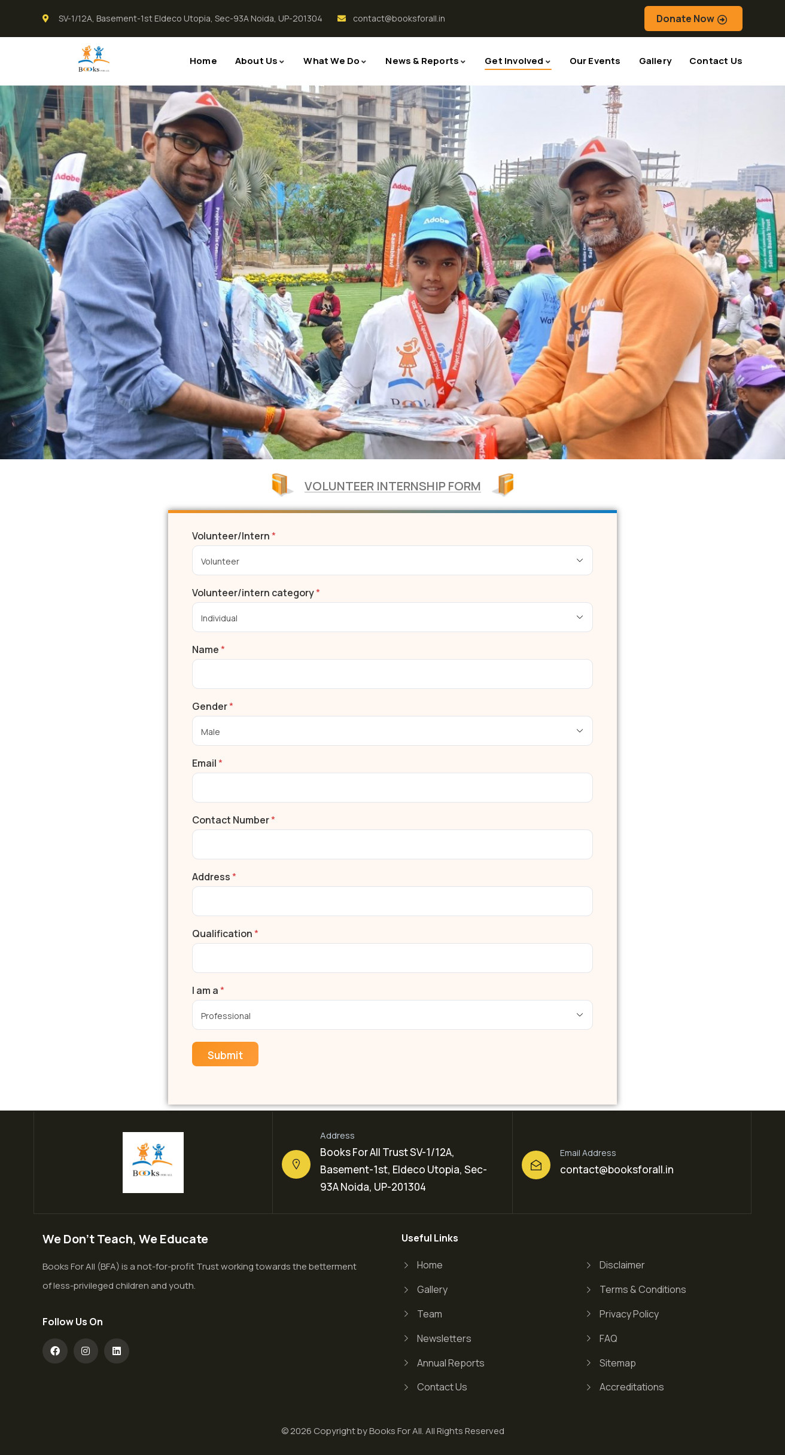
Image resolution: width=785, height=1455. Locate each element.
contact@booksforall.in (617, 1169)
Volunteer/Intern (234, 536)
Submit (225, 1055)
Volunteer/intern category (256, 593)
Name (208, 649)
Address (214, 877)
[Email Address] (536, 1165)
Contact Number (233, 820)
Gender (212, 706)
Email (207, 763)
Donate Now (685, 18)
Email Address (588, 1152)
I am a (208, 990)
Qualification (225, 934)
